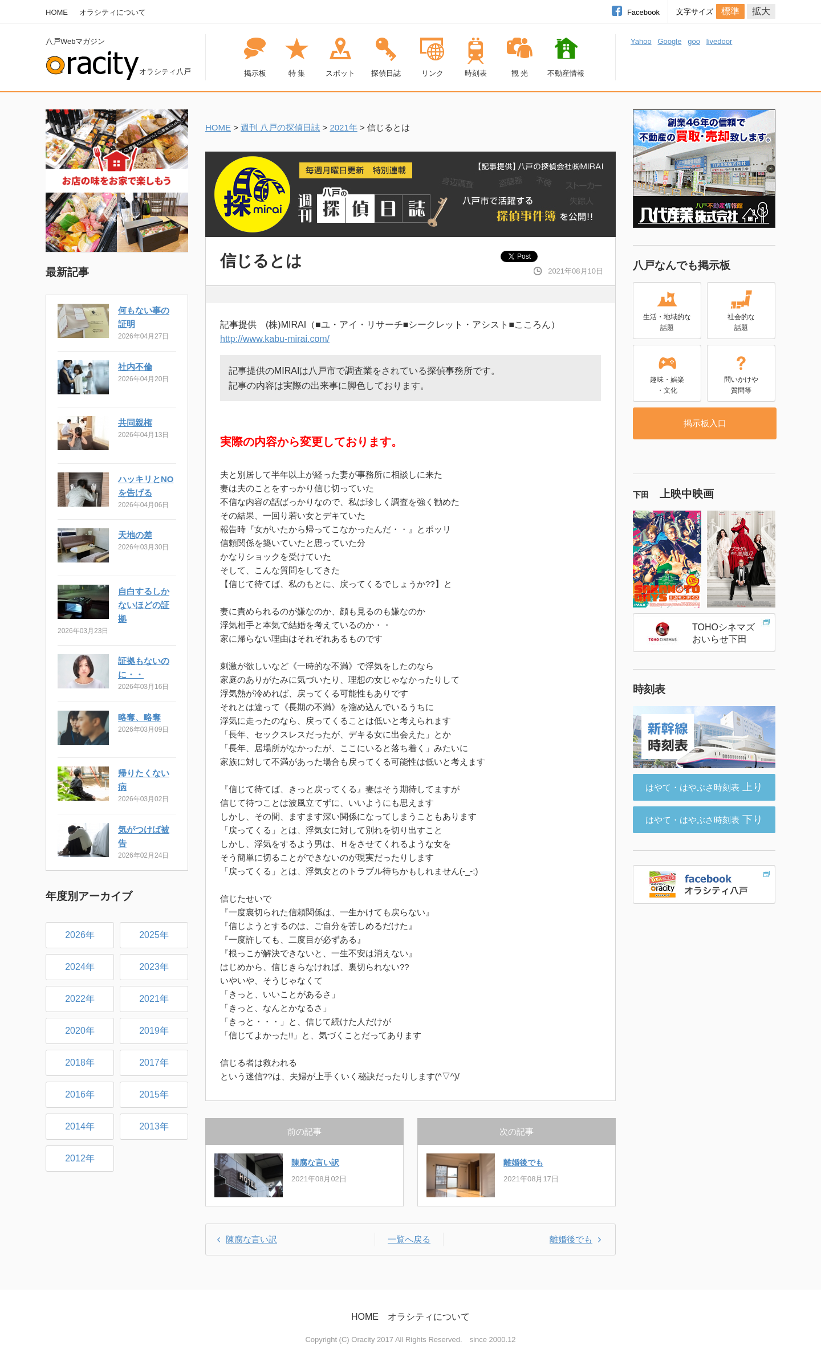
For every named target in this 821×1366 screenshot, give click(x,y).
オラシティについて (112, 12)
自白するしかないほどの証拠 (143, 604)
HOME (57, 12)
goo (694, 41)
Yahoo (641, 41)
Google (669, 41)
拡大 (761, 11)
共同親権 (135, 422)
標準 (730, 11)
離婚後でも (523, 1162)
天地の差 (135, 535)
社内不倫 (135, 367)
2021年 (343, 127)
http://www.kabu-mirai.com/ (275, 339)
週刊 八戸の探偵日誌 (280, 127)
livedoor (719, 41)
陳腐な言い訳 (315, 1162)
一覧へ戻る (409, 1239)
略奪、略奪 (139, 717)
